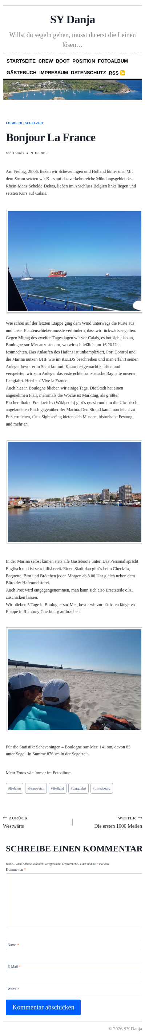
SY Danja (72, 19)
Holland (57, 788)
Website (13, 988)
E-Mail (14, 967)
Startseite (21, 61)
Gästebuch (21, 72)
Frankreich (36, 788)
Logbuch (14, 123)
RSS (114, 73)
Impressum (53, 72)
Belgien (14, 788)
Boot (63, 61)
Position (83, 61)
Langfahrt (78, 788)
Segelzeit (34, 123)
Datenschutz (88, 72)
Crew (46, 61)
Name (13, 945)
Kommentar (16, 869)
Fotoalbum (113, 61)
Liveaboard (101, 788)
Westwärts (35, 822)
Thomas (18, 153)
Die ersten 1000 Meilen (110, 822)
